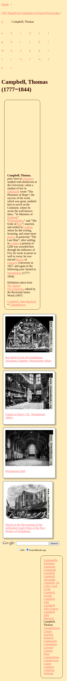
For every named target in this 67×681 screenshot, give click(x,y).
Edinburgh (13, 191)
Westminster (14, 273)
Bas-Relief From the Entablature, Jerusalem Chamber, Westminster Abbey (28, 359)
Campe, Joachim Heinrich (49, 634)
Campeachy (50, 641)
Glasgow (28, 178)
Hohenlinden (16, 220)
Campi (47, 663)
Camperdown (51, 657)
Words (5, 4)
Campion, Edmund (49, 672)
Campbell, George (49, 594)
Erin (19, 223)
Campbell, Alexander (50, 578)
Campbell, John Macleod (21, 301)
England (12, 217)
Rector (20, 259)
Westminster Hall (15, 471)
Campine (49, 666)
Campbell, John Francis (51, 607)
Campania (49, 566)
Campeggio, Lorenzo (51, 646)
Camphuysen (51, 660)
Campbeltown (17, 304)
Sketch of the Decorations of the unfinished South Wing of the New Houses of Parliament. (25, 528)
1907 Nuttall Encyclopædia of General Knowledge (30, 13)
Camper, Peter (48, 652)
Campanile (50, 569)
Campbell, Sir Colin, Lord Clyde (51, 586)
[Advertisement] (33, 136)
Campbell (49, 573)
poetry (10, 236)
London (27, 227)
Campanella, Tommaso (51, 562)
